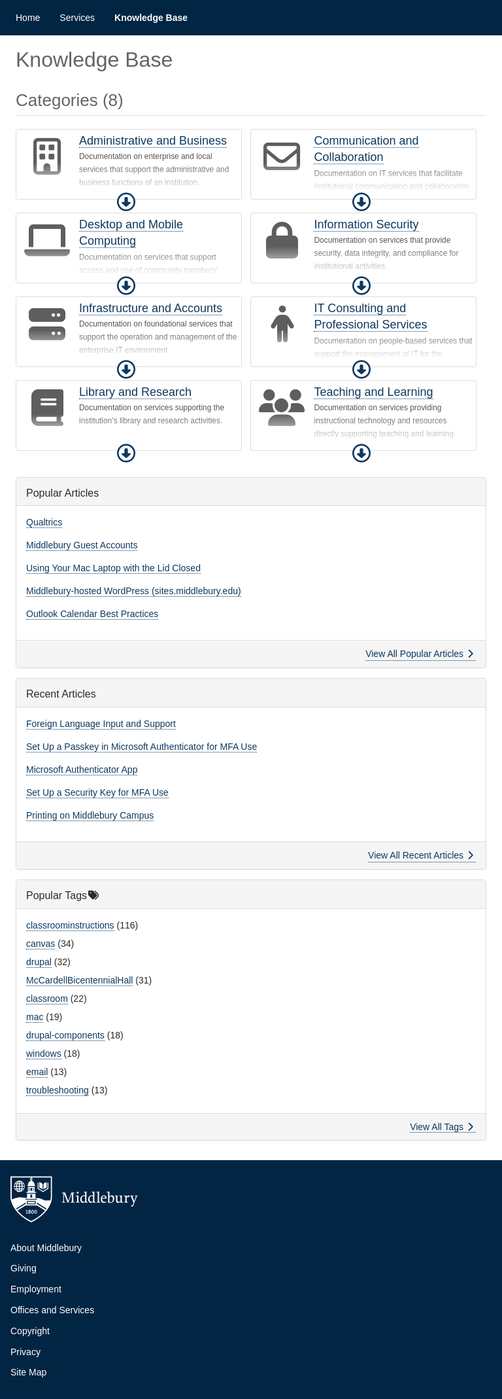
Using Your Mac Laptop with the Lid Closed (113, 568)
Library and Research (135, 391)
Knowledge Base (151, 17)
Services (77, 17)
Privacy (25, 1352)
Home (28, 17)
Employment (35, 1289)
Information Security (366, 224)
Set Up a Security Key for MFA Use (97, 792)
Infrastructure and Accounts (150, 308)
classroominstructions (70, 925)
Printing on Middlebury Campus (90, 815)
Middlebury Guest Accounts (81, 545)
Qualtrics (44, 522)
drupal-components (65, 1035)
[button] (126, 202)
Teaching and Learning (373, 391)
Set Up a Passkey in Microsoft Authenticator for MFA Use (141, 746)
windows (43, 1053)
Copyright (30, 1331)
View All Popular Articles (419, 653)
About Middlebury (46, 1248)
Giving (23, 1268)
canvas (40, 943)
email (37, 1072)
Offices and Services (52, 1310)
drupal (39, 962)
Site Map (28, 1372)
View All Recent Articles (420, 855)
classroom (47, 998)
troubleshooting (57, 1090)
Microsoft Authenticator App (81, 769)
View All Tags (441, 1127)
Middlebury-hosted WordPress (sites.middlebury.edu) (133, 591)
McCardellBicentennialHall (79, 980)
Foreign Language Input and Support (101, 723)
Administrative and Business (153, 140)
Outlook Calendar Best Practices (92, 614)
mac (34, 1017)
